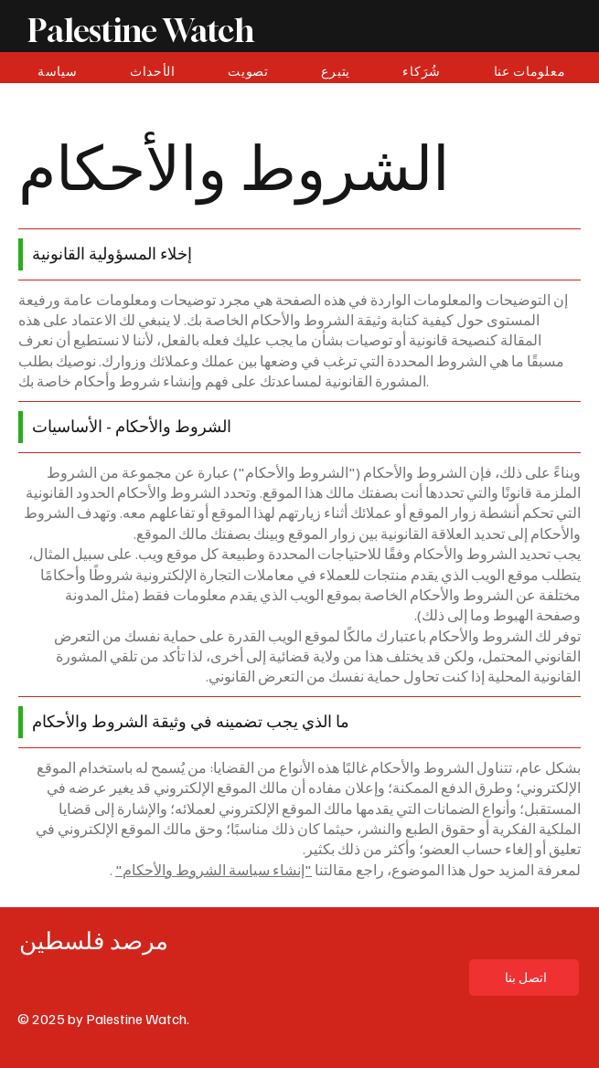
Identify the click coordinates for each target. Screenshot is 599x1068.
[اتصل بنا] (524, 977)
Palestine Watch (140, 30)
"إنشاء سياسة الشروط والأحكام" (213, 870)
